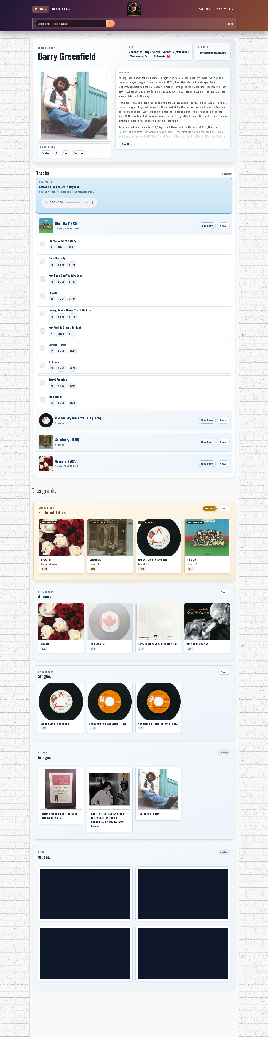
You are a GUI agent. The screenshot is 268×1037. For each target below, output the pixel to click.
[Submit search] (110, 23)
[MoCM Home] (134, 9)
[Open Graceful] (46, 463)
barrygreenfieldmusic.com (213, 52)
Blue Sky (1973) (66, 223)
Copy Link (78, 153)
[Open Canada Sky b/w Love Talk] (46, 420)
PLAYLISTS (61, 9)
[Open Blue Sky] (46, 225)
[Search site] (70, 23)
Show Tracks (207, 420)
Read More (126, 144)
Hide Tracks (207, 225)
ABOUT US (225, 9)
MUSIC (40, 9)
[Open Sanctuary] (46, 442)
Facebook (46, 153)
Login (230, 24)
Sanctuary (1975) (67, 439)
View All (223, 225)
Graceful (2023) (66, 461)
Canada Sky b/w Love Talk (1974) (78, 418)
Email (65, 153)
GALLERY (204, 9)
